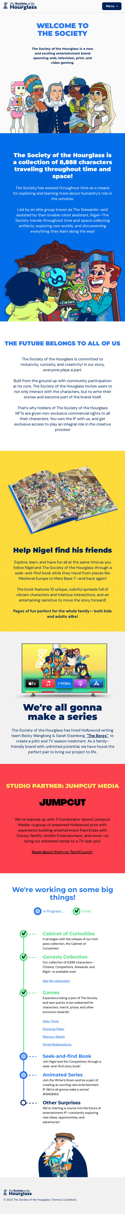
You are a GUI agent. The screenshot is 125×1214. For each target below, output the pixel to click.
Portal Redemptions (57, 1044)
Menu (112, 6)
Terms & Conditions (64, 1199)
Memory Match (54, 1037)
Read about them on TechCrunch (62, 851)
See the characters (56, 981)
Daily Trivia (50, 1021)
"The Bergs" (97, 735)
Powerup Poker (53, 1029)
